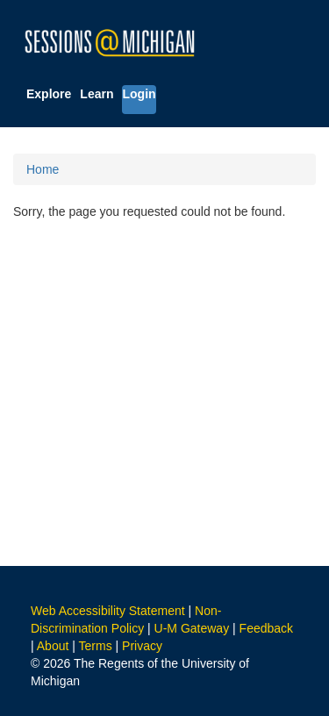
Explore (48, 94)
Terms (95, 646)
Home (42, 169)
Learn (96, 94)
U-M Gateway (192, 628)
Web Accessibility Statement (108, 611)
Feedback (266, 628)
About (53, 646)
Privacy (142, 646)
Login (138, 94)
